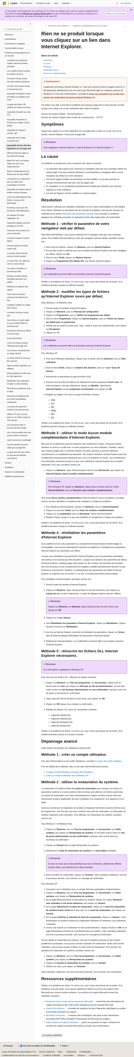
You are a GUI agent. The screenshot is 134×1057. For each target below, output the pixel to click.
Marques (81, 1055)
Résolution (47, 67)
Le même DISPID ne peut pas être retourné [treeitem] (18, 359)
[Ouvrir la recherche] (117, 3)
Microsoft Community (55, 1015)
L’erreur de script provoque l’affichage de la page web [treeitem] (17, 344)
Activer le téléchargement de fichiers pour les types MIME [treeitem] (18, 172)
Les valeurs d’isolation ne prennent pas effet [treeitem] (17, 270)
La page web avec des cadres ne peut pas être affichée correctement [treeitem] (18, 455)
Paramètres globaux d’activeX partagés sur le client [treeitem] (18, 224)
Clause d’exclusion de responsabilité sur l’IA (19, 1052)
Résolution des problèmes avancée (78, 214)
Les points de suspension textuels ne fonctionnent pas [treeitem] (18, 408)
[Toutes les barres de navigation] (43, 26)
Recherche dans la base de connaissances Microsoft (69, 1001)
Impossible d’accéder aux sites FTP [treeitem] (19, 113)
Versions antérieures (47, 1052)
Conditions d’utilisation (51, 1055)
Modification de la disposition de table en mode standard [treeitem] (18, 382)
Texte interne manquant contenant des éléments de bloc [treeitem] (17, 297)
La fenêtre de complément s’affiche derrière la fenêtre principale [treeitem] (17, 63)
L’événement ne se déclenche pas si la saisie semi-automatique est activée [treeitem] (18, 182)
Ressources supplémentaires (54, 73)
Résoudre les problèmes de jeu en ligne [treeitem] (19, 390)
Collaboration (71, 1052)
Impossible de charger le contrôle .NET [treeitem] (16, 131)
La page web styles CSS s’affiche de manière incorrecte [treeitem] (19, 106)
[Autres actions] (125, 26)
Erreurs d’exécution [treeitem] (14, 338)
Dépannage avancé (50, 70)
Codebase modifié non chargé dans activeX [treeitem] (18, 306)
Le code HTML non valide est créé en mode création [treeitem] (18, 262)
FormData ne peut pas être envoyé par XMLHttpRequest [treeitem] (18, 209)
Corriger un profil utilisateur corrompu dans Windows (69, 772)
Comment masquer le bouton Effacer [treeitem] (18, 239)
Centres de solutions (55, 1008)
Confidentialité (85, 1052)
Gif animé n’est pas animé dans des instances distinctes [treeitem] (18, 80)
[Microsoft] (4, 3)
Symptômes (48, 60)
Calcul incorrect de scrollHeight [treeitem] (19, 440)
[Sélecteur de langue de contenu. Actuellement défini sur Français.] (8, 1046)
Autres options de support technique (62, 1022)
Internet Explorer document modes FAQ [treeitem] (17, 247)
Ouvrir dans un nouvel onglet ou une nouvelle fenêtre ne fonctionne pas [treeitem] (18, 323)
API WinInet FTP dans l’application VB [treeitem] (15, 216)
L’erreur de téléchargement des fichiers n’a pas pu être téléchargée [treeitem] (19, 200)
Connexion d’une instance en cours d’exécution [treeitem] (18, 232)
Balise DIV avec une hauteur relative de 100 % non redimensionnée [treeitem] (18, 164)
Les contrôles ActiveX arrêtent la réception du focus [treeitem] (18, 72)
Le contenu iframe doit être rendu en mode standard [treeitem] (17, 254)
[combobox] (17, 29)
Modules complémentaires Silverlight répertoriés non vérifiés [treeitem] (17, 279)
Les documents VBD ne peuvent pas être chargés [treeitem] (17, 426)
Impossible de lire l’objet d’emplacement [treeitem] (16, 139)
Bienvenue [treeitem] (9, 35)
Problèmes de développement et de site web (90, 26)
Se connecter (126, 3)
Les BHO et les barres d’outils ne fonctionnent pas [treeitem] (18, 87)
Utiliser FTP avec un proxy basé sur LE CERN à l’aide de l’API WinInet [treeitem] (18, 417)
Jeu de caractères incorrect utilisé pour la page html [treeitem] (17, 446)
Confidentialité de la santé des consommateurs (20, 1055)
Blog (59, 1052)
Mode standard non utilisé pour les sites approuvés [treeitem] (19, 374)
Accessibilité (68, 1055)
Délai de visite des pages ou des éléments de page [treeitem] (18, 154)
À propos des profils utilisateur (108, 761)
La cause (46, 63)
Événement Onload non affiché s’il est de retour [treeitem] (19, 332)
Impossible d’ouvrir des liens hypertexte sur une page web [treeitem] (19, 146)
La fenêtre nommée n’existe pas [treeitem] (18, 314)
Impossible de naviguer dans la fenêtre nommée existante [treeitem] (19, 191)
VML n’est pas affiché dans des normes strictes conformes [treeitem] (19, 434)
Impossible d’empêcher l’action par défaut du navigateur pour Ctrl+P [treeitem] (19, 97)
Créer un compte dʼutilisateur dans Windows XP (67, 775)
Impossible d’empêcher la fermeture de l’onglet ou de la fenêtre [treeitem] (18, 123)
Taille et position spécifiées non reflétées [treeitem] (19, 367)
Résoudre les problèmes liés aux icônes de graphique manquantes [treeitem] (18, 399)
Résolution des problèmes (58, 26)
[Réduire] (30, 24)
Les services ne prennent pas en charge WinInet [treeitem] (18, 352)
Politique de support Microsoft (36, 14)
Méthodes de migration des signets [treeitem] (17, 288)
